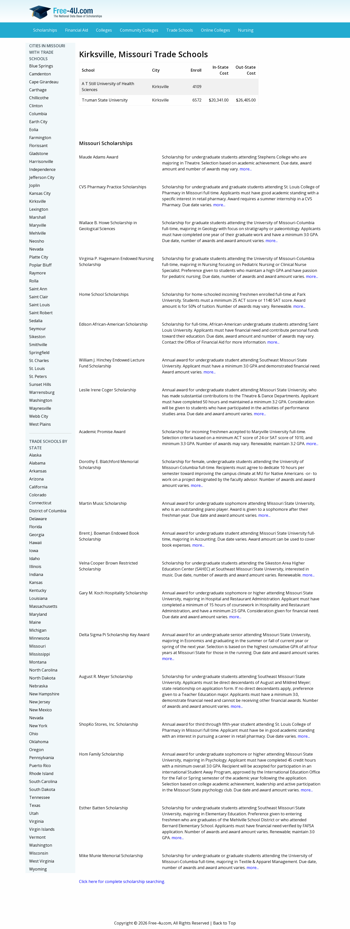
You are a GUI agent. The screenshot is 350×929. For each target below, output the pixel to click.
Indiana (36, 574)
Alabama (37, 463)
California (38, 487)
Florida (35, 526)
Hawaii (35, 542)
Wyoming (38, 869)
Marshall (37, 217)
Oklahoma (38, 741)
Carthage (38, 90)
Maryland (38, 614)
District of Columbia (47, 511)
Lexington (38, 209)
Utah (33, 813)
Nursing (246, 30)
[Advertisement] (170, 121)
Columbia (38, 113)
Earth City (38, 121)
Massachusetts (43, 606)
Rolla (33, 281)
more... (246, 169)
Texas (34, 805)
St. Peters (38, 376)
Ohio (33, 733)
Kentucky (37, 590)
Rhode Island (41, 773)
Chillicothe (39, 98)
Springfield (39, 352)
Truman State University (105, 100)
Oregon (36, 749)
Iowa (33, 550)
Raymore (37, 273)
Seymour (37, 328)
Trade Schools (179, 30)
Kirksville (37, 201)
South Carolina (43, 781)
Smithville (38, 344)
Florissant (38, 145)
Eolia (33, 129)
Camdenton (40, 74)
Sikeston (37, 336)
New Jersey (39, 702)
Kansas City (40, 193)
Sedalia (35, 320)
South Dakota (42, 789)
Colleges (104, 30)
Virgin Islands (42, 829)
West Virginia (41, 861)
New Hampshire (44, 694)
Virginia (36, 821)
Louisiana (38, 598)
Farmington (40, 137)
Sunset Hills (40, 384)
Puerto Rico (40, 765)
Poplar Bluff (40, 265)
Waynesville (40, 408)
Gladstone (38, 153)
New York (38, 725)
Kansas (36, 582)
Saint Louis (39, 305)
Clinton (36, 105)
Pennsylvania (41, 757)
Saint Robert (41, 312)
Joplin (34, 185)
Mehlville (37, 233)
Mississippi (39, 654)
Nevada (36, 249)
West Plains (40, 424)
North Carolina (43, 670)
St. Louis (37, 368)
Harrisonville (41, 161)
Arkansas (38, 471)
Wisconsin (38, 853)
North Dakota (42, 678)
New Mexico (40, 710)
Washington (40, 400)
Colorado (37, 495)
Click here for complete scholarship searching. (122, 881)
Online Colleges (215, 30)
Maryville (37, 225)
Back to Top (224, 923)
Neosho (36, 241)
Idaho (34, 558)
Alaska (35, 455)
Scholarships (45, 30)
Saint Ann (38, 289)
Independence (42, 169)
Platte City (38, 257)
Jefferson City (41, 177)
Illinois (35, 566)
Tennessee (39, 797)
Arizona (36, 479)
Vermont (37, 837)
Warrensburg (42, 392)
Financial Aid (76, 30)
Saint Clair (38, 297)
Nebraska (38, 686)
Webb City (38, 416)
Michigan (37, 630)
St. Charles (39, 360)
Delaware (38, 518)
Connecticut (40, 503)
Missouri (37, 646)
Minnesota (39, 638)
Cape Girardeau (43, 82)
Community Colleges (139, 30)
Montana (37, 662)
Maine (35, 622)
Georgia (36, 534)
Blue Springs (41, 66)
